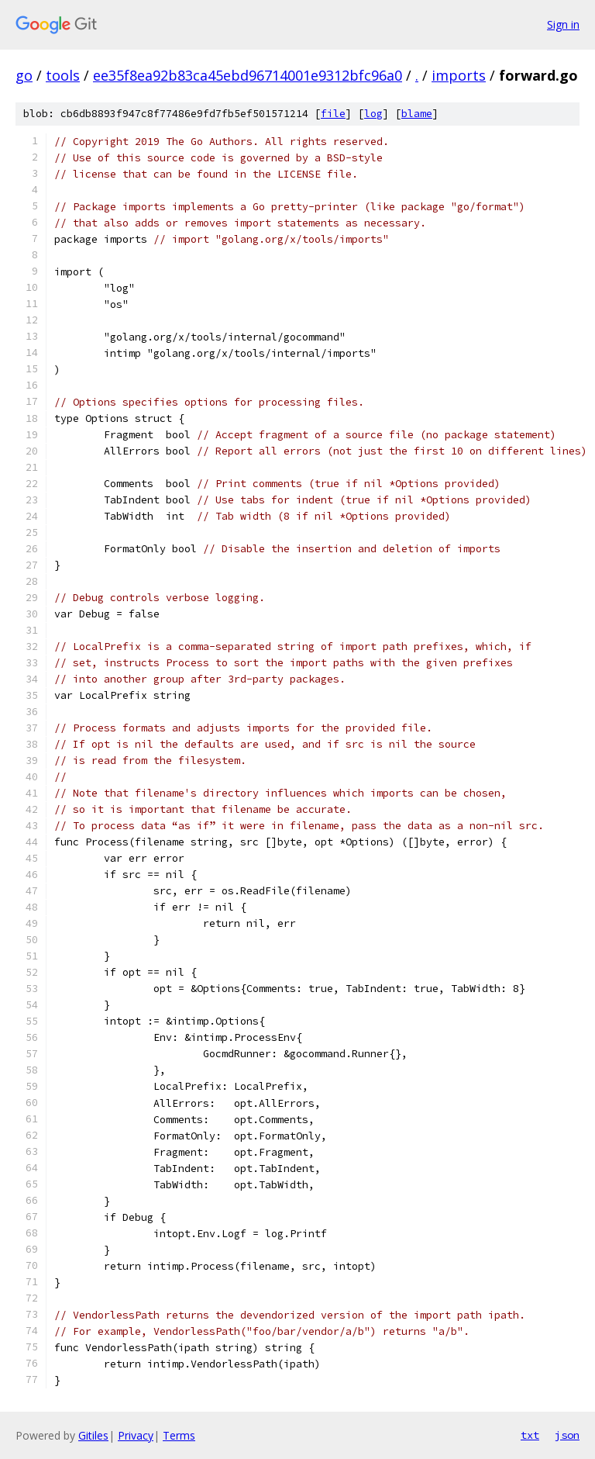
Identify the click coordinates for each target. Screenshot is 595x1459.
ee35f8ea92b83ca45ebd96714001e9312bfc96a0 (247, 75)
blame (416, 113)
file (333, 113)
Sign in (563, 24)
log (373, 113)
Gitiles (93, 1435)
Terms (179, 1435)
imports (459, 75)
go (24, 75)
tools (63, 75)
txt (530, 1435)
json (567, 1435)
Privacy (135, 1435)
